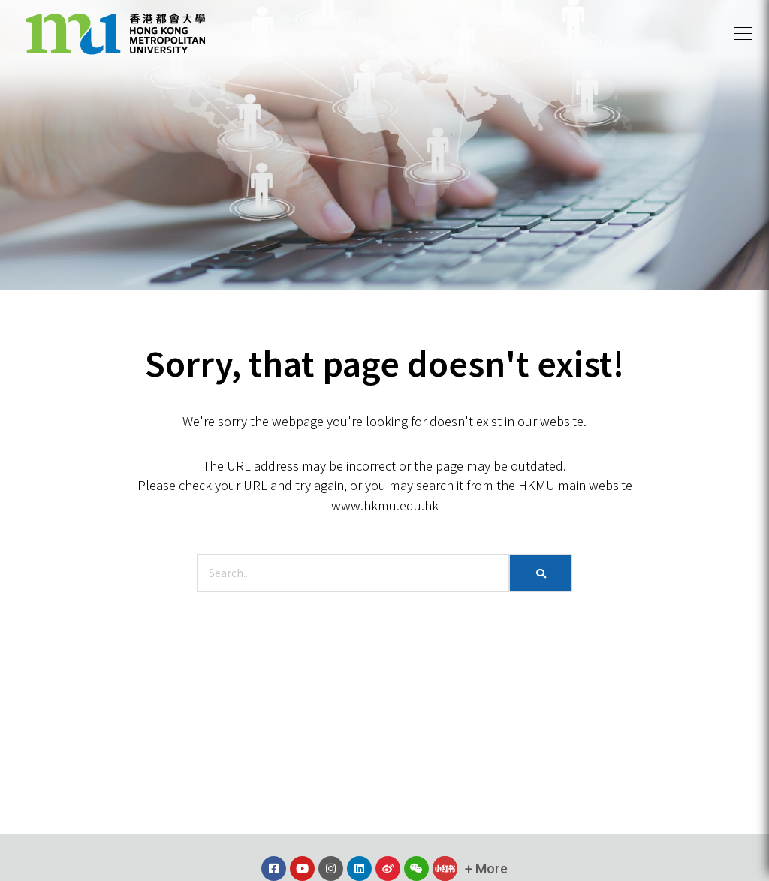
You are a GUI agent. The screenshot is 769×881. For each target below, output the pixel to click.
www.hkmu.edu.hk (385, 505)
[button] (743, 34)
